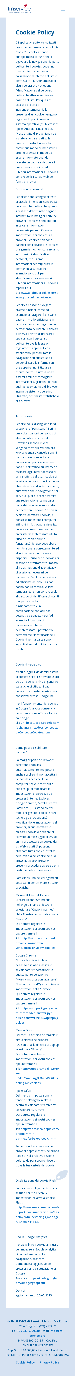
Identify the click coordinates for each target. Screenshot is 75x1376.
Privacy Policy (49, 1362)
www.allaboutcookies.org (38, 293)
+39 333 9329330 (28, 1331)
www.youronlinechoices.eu (34, 297)
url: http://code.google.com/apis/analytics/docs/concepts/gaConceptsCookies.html (37, 727)
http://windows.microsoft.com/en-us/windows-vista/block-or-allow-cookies (37, 943)
